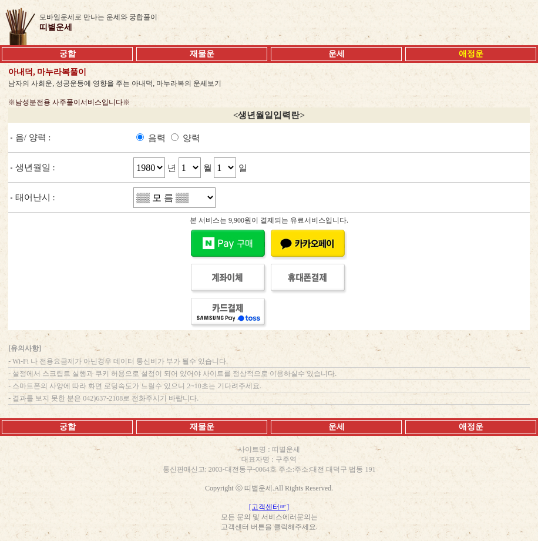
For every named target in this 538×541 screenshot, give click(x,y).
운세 (336, 53)
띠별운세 (55, 27)
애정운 (471, 426)
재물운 (202, 53)
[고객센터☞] (269, 507)
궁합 (67, 53)
